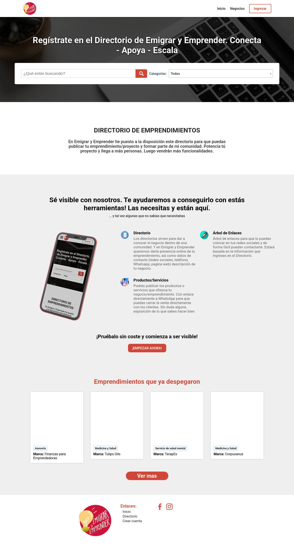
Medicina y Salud (105, 448)
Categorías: (158, 74)
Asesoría (40, 448)
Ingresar (260, 9)
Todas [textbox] (175, 74)
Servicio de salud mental (170, 448)
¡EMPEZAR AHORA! (147, 348)
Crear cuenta (132, 521)
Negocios (237, 9)
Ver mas (147, 476)
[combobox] (221, 73)
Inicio (221, 9)
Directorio (130, 516)
